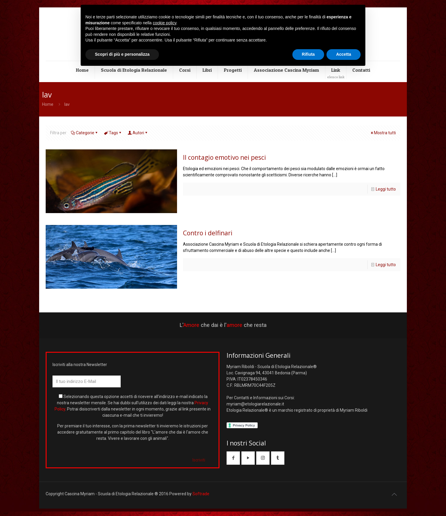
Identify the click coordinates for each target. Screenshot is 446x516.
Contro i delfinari (207, 233)
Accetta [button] (343, 54)
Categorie (84, 132)
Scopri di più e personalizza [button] (122, 54)
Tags (113, 132)
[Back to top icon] (394, 494)
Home (47, 104)
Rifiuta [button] (308, 54)
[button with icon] (233, 458)
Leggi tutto (386, 189)
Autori (138, 132)
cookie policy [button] (164, 22)
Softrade (200, 493)
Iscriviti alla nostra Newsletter (79, 364)
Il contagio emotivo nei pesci (224, 157)
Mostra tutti (383, 132)
